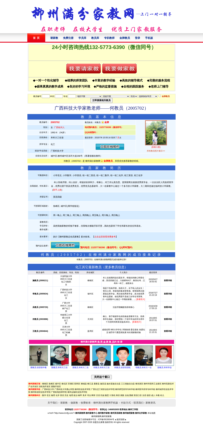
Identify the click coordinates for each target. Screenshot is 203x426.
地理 (71, 395)
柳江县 (90, 384)
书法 (89, 395)
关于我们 (52, 402)
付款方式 (126, 402)
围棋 (131, 395)
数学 (44, 395)
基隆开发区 (56, 386)
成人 (153, 395)
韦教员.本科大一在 (143, 367)
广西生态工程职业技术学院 (103, 389)
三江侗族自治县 (128, 384)
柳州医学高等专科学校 (145, 389)
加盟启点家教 (99, 422)
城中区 (58, 384)
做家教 (74, 402)
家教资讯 (150, 402)
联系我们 (138, 402)
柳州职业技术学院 (82, 389)
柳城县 (84, 384)
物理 (53, 395)
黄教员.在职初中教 (38, 367)
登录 (137, 38)
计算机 (112, 395)
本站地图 (151, 413)
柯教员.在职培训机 (122, 367)
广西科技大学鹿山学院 (64, 389)
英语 (62, 395)
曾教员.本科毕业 (164, 367)
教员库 (95, 38)
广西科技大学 (48, 389)
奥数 (122, 395)
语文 (49, 395)
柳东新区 (139, 384)
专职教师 (109, 38)
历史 (66, 395)
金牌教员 (124, 38)
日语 (98, 395)
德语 (149, 395)
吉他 (127, 395)
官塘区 (71, 384)
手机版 (149, 38)
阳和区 (77, 384)
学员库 (82, 38)
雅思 (107, 395)
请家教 (54, 38)
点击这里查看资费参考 (105, 236)
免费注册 (68, 38)
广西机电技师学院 (59, 392)
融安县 (103, 384)
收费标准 (86, 402)
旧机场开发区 (45, 386)
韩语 (118, 395)
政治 (75, 395)
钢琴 (80, 395)
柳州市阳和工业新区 (152, 384)
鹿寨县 (97, 384)
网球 (93, 395)
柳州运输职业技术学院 (77, 392)
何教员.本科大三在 (101, 367)
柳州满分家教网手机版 (105, 402)
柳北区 (64, 384)
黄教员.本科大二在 (80, 367)
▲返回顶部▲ (121, 419)
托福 (102, 395)
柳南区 (45, 384)
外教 (158, 395)
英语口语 (138, 395)
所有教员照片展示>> (156, 151)
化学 (58, 395)
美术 (84, 395)
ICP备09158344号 (106, 419)
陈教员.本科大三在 (59, 367)
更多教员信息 (115, 267)
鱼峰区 (51, 384)
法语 (144, 395)
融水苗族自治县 (113, 384)
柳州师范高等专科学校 (125, 389)
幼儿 (162, 395)
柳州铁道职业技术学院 (41, 392)
